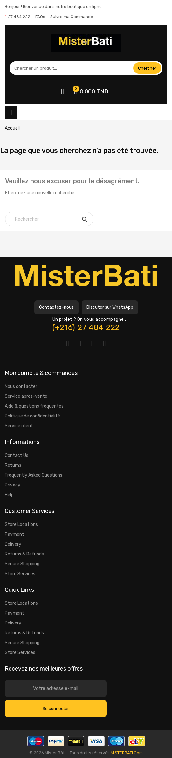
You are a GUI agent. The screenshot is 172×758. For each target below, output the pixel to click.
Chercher (147, 68)
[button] (56, 307)
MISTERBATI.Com (127, 752)
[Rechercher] (49, 219)
